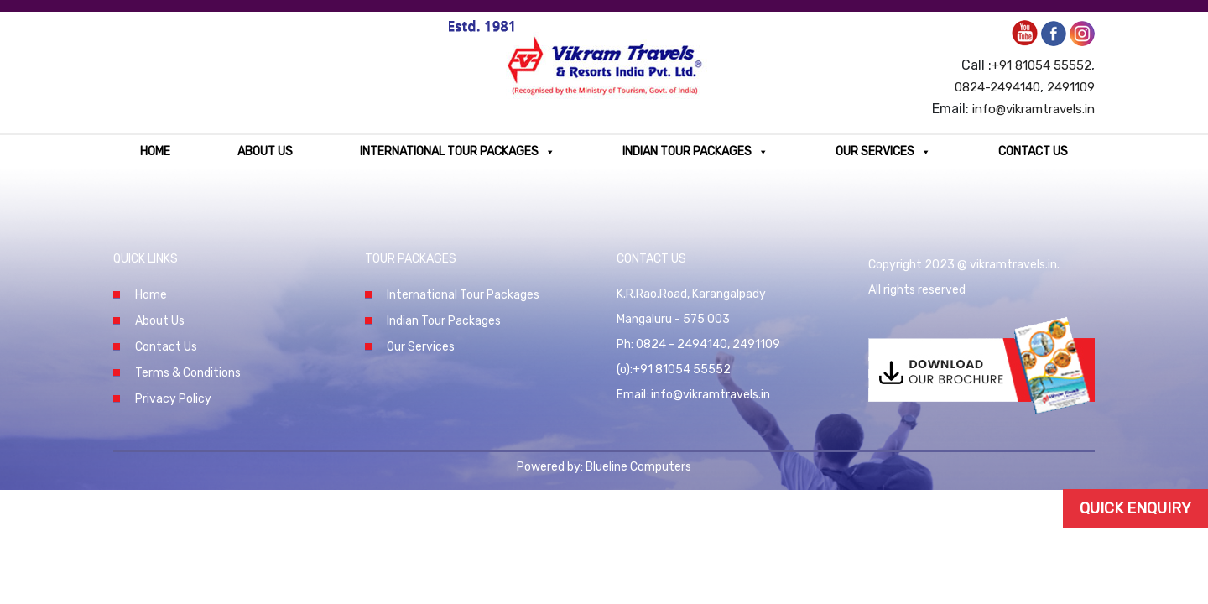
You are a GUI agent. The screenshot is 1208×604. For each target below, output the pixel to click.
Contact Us (1033, 151)
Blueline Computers (638, 467)
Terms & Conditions (188, 373)
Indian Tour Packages (695, 151)
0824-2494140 (997, 87)
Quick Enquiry (1135, 508)
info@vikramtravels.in (1033, 109)
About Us (265, 151)
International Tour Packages (457, 151)
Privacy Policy (173, 399)
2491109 (1071, 87)
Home (155, 151)
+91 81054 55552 (1041, 65)
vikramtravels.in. (1015, 265)
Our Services (883, 151)
